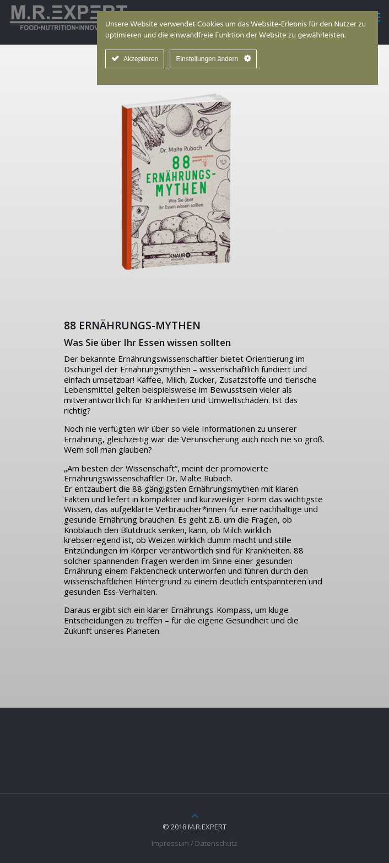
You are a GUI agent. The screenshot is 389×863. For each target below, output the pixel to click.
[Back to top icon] (194, 816)
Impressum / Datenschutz (194, 843)
